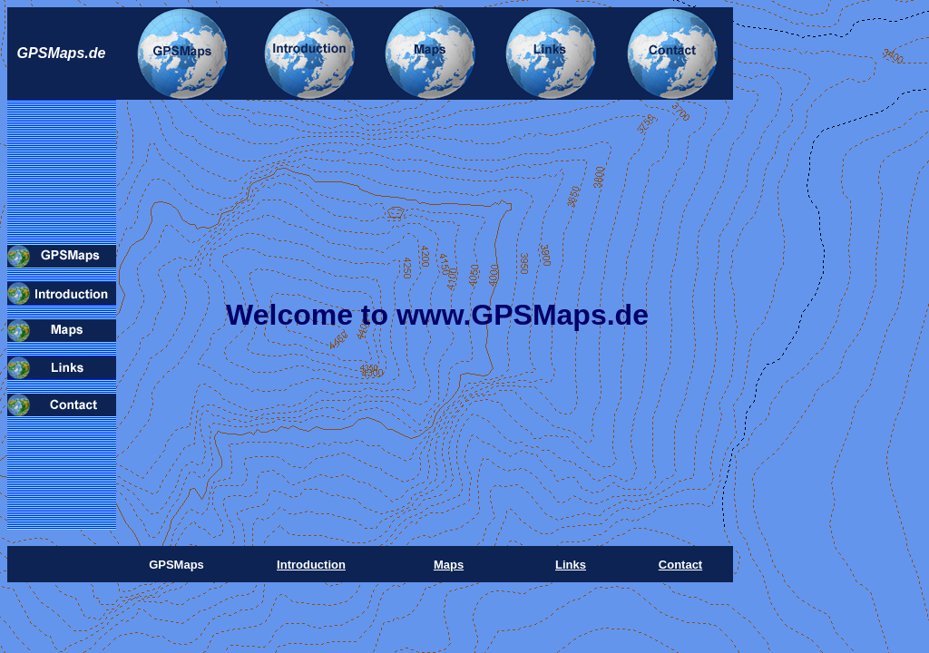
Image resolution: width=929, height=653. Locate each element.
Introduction (311, 564)
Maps (449, 564)
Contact (680, 564)
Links (570, 564)
